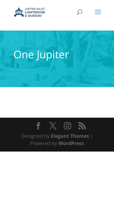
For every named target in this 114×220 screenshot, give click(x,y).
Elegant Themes (70, 136)
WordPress (71, 143)
